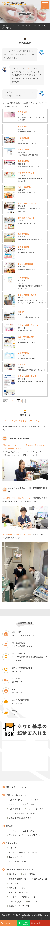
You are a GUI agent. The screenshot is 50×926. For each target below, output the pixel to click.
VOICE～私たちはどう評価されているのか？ (20, 420)
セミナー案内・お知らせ (19, 861)
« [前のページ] (9, 400)
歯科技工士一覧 (40, 878)
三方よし (12, 804)
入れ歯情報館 (11, 843)
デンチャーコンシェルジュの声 (22, 813)
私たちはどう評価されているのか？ (24, 852)
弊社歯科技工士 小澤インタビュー (17, 498)
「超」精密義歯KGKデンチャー (19, 795)
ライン (29, 68)
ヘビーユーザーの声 (34, 808)
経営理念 (12, 874)
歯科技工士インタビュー (19, 887)
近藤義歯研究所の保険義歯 (20, 818)
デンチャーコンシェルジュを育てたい (25, 835)
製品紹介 (9, 826)
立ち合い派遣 (28, 804)
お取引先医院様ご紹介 (18, 878)
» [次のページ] (24, 400)
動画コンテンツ (15, 857)
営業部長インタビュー (18, 892)
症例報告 (12, 847)
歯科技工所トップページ (16, 787)
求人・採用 (32, 901)
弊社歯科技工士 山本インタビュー (16, 534)
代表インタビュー (16, 883)
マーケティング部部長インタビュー (24, 896)
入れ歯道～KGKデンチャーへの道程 (23, 799)
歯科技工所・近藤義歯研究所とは (20, 869)
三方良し (12, 830)
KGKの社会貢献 (15, 901)
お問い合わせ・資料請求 (19, 906)
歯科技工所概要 (29, 874)
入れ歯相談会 (14, 808)
